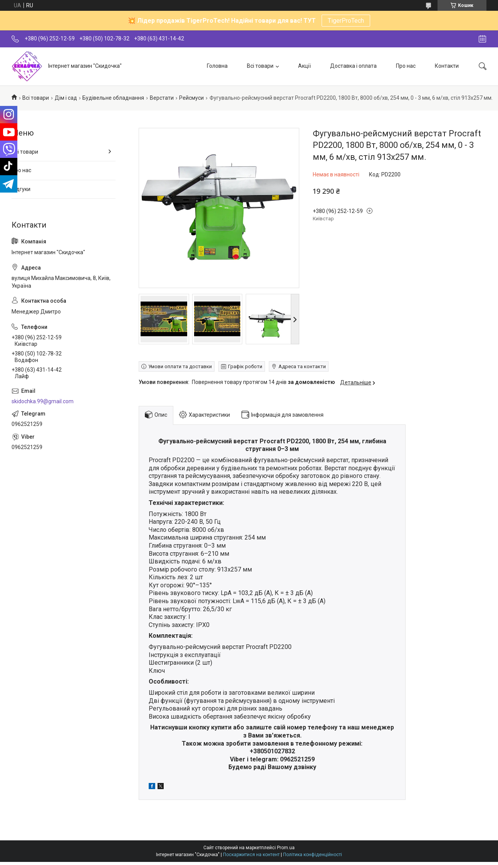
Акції (304, 66)
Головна (217, 66)
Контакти (447, 66)
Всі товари (260, 66)
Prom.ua (286, 847)
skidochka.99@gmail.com (43, 401)
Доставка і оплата (353, 66)
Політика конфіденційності (312, 854)
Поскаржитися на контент (251, 854)
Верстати (162, 98)
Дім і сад (66, 98)
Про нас (406, 66)
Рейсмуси (191, 98)
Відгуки (21, 189)
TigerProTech (346, 20)
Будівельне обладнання (113, 98)
